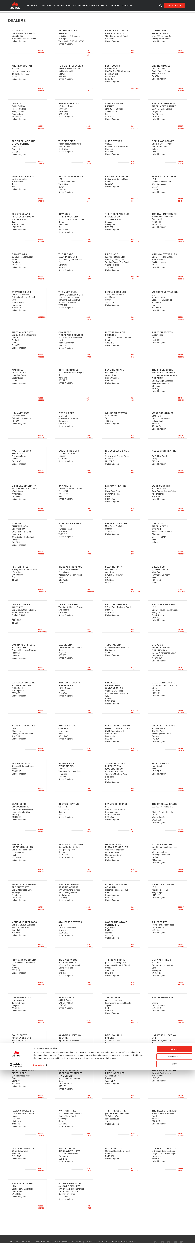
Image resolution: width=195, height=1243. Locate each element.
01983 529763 (41, 791)
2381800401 (43, 319)
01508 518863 (134, 53)
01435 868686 (88, 554)
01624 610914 (181, 751)
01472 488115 (41, 832)
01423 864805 (134, 910)
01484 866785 (134, 751)
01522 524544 (181, 201)
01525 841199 (41, 400)
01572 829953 (88, 1023)
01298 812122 (88, 511)
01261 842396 (134, 357)
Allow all (174, 1222)
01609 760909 (88, 910)
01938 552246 (181, 985)
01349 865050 (41, 1023)
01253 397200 (134, 791)
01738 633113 (134, 1023)
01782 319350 (88, 1098)
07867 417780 (88, 357)
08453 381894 (41, 1171)
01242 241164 (181, 670)
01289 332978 (88, 320)
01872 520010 (134, 438)
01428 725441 (88, 713)
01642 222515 (134, 1136)
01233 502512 (41, 357)
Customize (174, 1230)
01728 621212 (181, 1098)
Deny (174, 1237)
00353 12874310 (42, 592)
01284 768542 (181, 164)
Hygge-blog (113, 6)
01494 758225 (41, 438)
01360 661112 (41, 554)
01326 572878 (181, 438)
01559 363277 (88, 279)
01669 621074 (134, 947)
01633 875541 (41, 279)
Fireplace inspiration (93, 6)
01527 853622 (181, 1136)
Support (126, 6)
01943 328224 (41, 242)
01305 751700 (41, 164)
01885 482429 (181, 713)
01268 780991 (88, 670)
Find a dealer (168, 6)
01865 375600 (88, 985)
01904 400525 (88, 1209)
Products (38, 6)
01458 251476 (88, 1058)
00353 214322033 (43, 632)
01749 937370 (41, 1058)
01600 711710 (181, 242)
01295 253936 (41, 985)
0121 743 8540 (89, 91)
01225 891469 (41, 1209)
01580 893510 (181, 320)
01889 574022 (134, 1098)
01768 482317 (41, 473)
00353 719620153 (183, 554)
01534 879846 (41, 201)
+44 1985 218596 (135, 91)
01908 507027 (41, 872)
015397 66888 (134, 201)
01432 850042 (134, 164)
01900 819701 (88, 473)
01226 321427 (41, 1098)
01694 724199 (181, 53)
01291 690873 (88, 872)
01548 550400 (181, 511)
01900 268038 (88, 129)
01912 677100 (88, 947)
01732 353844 (88, 791)
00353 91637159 (135, 592)
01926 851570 (88, 1171)
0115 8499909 (135, 242)
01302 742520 (181, 1058)
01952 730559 (134, 320)
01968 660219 (88, 164)
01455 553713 (181, 791)
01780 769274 (134, 832)
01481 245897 (41, 713)
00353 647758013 (183, 592)
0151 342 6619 (135, 713)
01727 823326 (41, 751)
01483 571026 (88, 1136)
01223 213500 (88, 438)
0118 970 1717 (89, 400)
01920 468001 (88, 751)
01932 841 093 (88, 201)
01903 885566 (134, 1171)
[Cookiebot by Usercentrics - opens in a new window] (16, 1238)
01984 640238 (134, 1058)
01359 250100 (41, 1136)
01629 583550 (41, 511)
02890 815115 (41, 947)
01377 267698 (134, 554)
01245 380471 (88, 632)
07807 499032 (181, 129)
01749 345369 (181, 91)
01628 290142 (181, 279)
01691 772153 (181, 1023)
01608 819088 (134, 985)
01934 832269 (41, 129)
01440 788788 (41, 670)
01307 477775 (41, 91)
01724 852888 (41, 910)
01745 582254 (134, 473)
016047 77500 (181, 910)
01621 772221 (134, 129)
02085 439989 (181, 832)
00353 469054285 (89, 592)
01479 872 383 (134, 872)
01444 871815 (181, 1171)
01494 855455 (181, 400)
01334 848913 (41, 53)
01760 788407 (181, 872)
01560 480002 (181, 357)
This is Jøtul (52, 6)
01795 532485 (88, 242)
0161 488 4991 (135, 279)
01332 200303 (181, 473)
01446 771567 (134, 670)
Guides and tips (70, 6)
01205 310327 (88, 832)
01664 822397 (181, 947)
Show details (38, 1238)
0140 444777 (134, 511)
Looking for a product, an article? (154, 6)
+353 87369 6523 (87, 54)
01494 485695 (134, 400)
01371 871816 (134, 632)
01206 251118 (181, 632)
